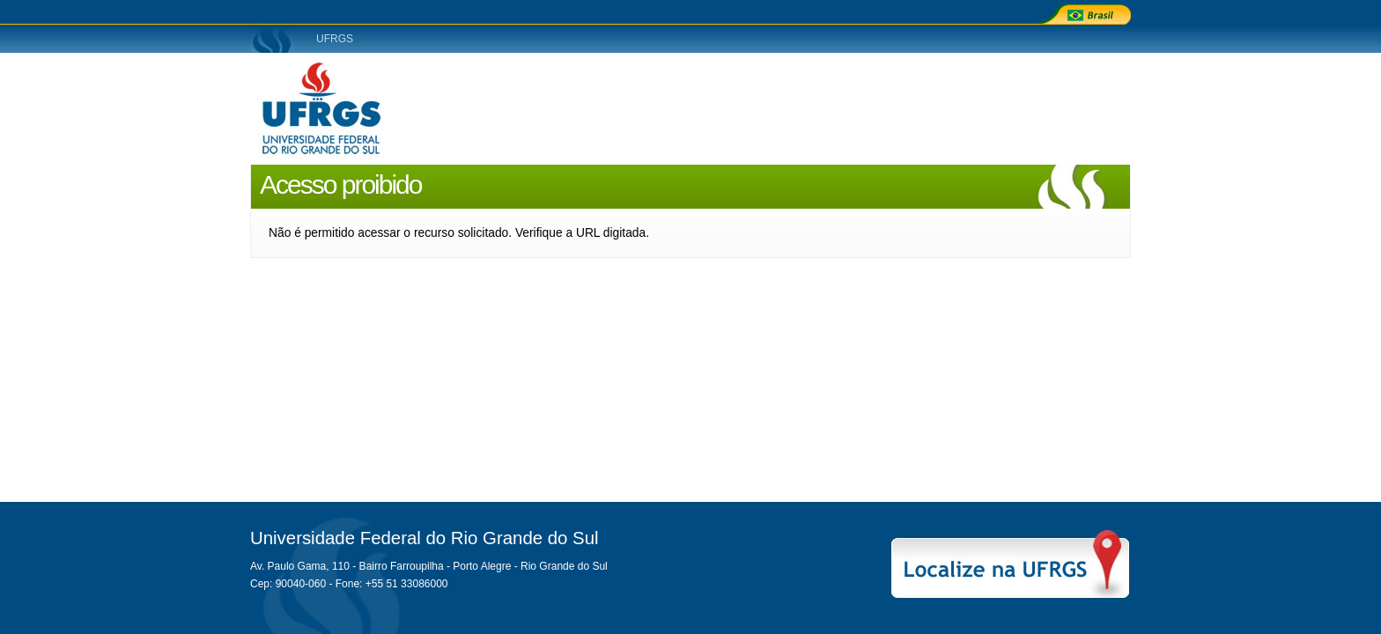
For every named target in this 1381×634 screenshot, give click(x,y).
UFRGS (334, 39)
